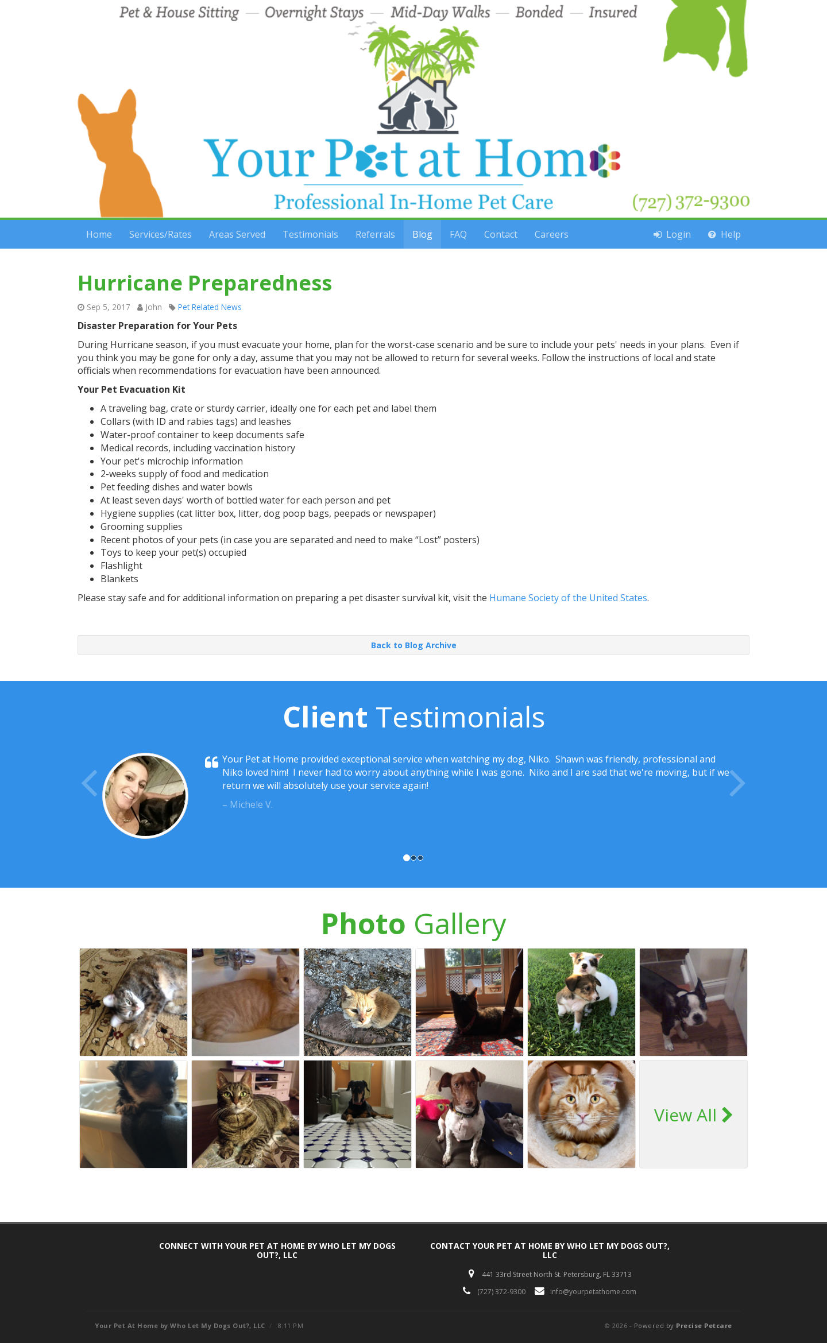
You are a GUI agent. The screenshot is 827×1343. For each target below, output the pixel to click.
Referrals (375, 234)
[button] (128, 798)
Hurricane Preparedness (205, 283)
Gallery (414, 923)
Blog (422, 234)
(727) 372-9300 (501, 1291)
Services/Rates (160, 234)
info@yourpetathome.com (593, 1291)
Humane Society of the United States (568, 597)
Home (99, 234)
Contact (500, 234)
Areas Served (237, 234)
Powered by (683, 1325)
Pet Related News (210, 306)
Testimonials (310, 234)
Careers (552, 234)
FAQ (458, 234)
